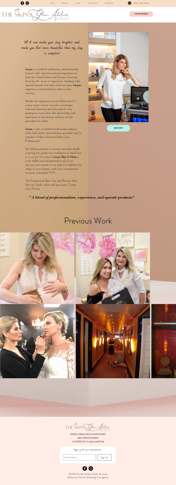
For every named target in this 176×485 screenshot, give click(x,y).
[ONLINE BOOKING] (141, 14)
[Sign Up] (104, 457)
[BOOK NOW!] (118, 128)
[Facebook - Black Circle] (22, 3)
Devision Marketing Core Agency (93, 477)
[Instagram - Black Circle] (27, 3)
